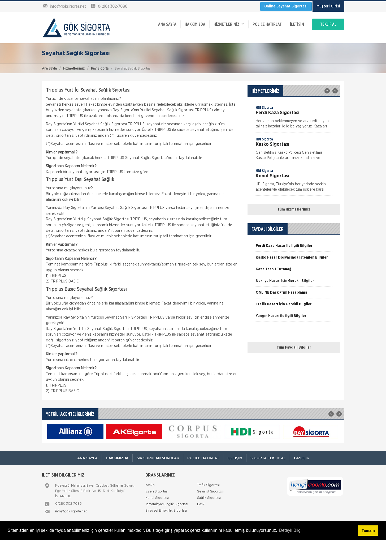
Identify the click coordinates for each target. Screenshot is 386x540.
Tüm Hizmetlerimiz (293, 209)
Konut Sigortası (157, 498)
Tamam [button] (368, 530)
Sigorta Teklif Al (268, 458)
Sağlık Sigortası (209, 498)
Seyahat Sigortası (210, 491)
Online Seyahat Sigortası (285, 6)
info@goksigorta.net (71, 511)
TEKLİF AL (328, 24)
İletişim (297, 24)
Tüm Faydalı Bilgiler (294, 347)
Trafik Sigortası (208, 485)
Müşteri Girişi (328, 6)
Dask (201, 504)
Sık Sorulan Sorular (158, 458)
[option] (293, 118)
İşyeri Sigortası (156, 491)
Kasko (150, 485)
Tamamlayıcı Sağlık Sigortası (166, 504)
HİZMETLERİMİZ (229, 24)
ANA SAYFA (167, 24)
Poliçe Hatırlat (267, 24)
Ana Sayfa (49, 68)
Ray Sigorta (100, 68)
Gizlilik (301, 458)
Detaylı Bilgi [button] (290, 530)
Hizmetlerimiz (74, 68)
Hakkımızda (195, 24)
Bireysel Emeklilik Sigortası (166, 510)
